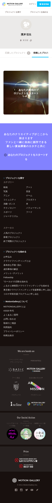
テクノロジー (9, 207)
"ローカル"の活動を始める (15, 281)
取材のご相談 (9, 323)
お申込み (7, 256)
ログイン (32, 3)
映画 (5, 187)
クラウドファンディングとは (17, 260)
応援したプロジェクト (17, 53)
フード (29, 211)
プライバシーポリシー (13, 331)
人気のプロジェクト (12, 232)
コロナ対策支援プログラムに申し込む (21, 293)
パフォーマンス (33, 207)
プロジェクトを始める (39, 12)
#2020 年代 (8, 310)
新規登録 (44, 4)
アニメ (6, 195)
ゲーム (29, 195)
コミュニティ (9, 199)
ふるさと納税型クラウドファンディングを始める (26, 285)
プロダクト (31, 199)
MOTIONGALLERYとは (14, 306)
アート (29, 187)
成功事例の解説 (10, 269)
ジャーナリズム (10, 216)
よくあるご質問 (10, 314)
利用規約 (7, 327)
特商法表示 (8, 335)
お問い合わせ (9, 318)
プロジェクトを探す (13, 12)
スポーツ (7, 211)
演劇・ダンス (9, 203)
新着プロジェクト (11, 236)
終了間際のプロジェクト (14, 241)
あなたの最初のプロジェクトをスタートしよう (26, 92)
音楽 (28, 191)
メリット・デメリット (13, 273)
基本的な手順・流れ (12, 264)
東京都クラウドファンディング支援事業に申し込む (26, 289)
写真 (5, 191)
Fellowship (8, 277)
